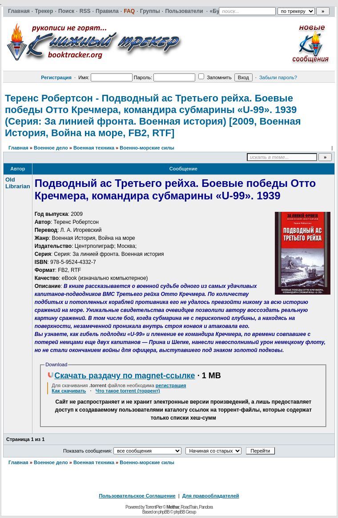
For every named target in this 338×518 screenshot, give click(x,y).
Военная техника (93, 147)
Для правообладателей (210, 495)
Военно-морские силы (147, 147)
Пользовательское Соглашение (137, 495)
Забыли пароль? (278, 77)
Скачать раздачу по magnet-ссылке (121, 375)
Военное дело (51, 147)
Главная (18, 147)
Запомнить (214, 77)
